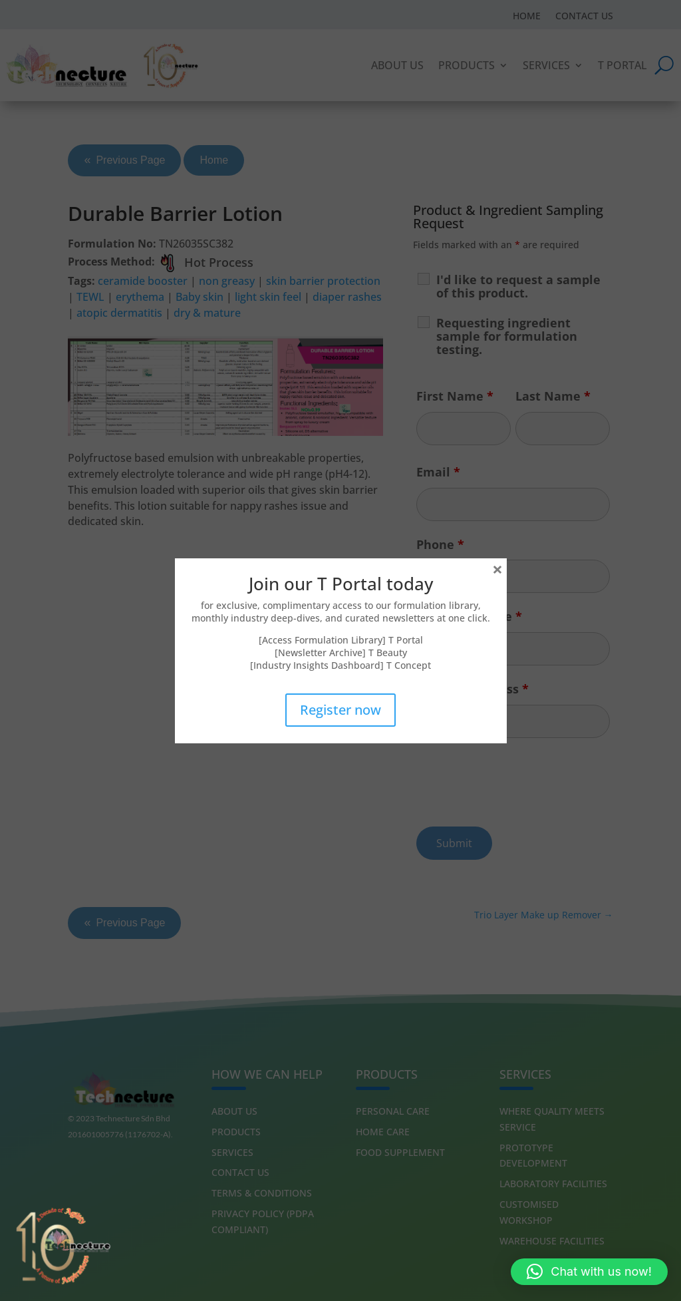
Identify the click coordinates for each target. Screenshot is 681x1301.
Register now (340, 710)
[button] (589, 1271)
